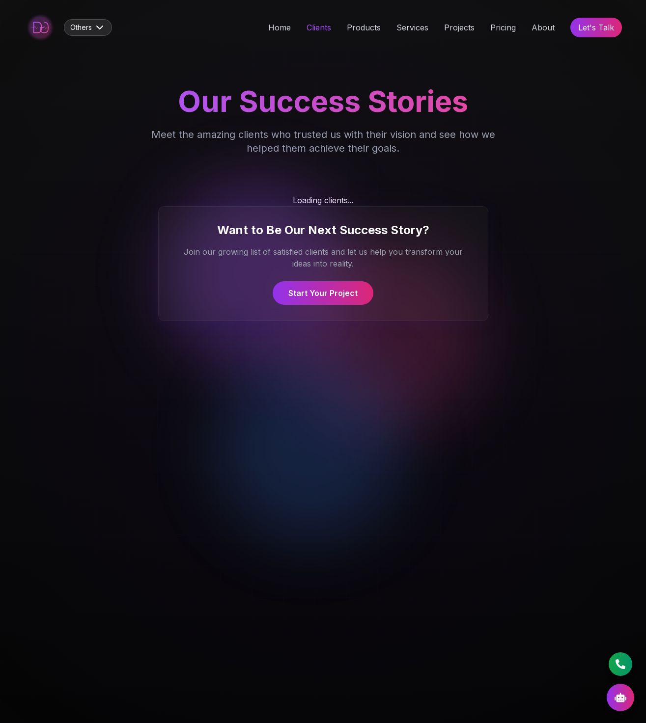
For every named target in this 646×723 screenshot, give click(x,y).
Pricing (503, 27)
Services (412, 27)
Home (279, 27)
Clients (319, 27)
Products (364, 27)
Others (88, 27)
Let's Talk (596, 27)
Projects (459, 27)
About (543, 27)
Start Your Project (323, 293)
